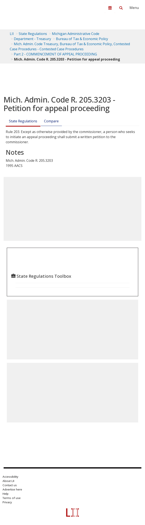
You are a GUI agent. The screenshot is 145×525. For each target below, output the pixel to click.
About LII (8, 481)
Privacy (7, 502)
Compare (51, 121)
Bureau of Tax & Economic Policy (82, 38)
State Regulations (33, 33)
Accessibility (10, 477)
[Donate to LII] (110, 8)
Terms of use (12, 498)
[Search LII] (121, 8)
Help (6, 494)
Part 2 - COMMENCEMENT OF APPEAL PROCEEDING (55, 54)
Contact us (10, 485)
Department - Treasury (32, 38)
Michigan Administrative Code (75, 33)
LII (12, 33)
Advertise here (12, 489)
